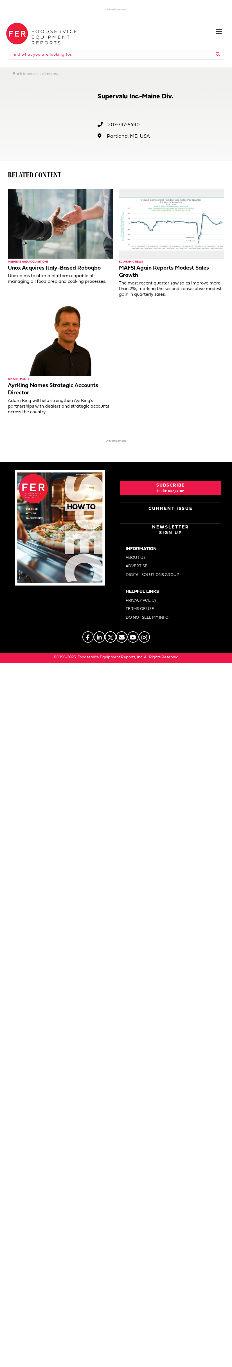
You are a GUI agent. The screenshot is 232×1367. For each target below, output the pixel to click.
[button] (171, 488)
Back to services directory (35, 74)
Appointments (19, 379)
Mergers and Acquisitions (28, 261)
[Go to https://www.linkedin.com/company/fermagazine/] (99, 637)
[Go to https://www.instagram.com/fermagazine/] (144, 637)
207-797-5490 (124, 125)
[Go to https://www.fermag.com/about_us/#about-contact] (121, 637)
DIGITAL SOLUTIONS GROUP (152, 575)
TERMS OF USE (140, 609)
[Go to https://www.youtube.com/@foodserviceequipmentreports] (133, 637)
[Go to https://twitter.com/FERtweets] (110, 637)
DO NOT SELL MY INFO (147, 618)
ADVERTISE (136, 566)
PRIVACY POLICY (141, 600)
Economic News (131, 261)
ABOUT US (136, 558)
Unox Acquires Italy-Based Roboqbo (54, 268)
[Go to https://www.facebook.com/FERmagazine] (88, 637)
